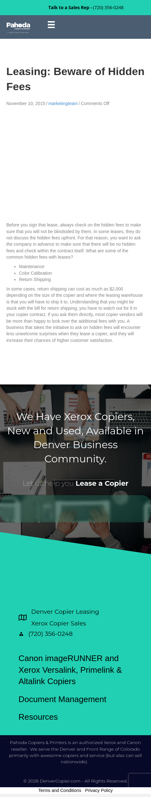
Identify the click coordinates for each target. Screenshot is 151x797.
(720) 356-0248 (108, 7)
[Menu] (51, 24)
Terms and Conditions (59, 790)
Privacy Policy (99, 790)
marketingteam (63, 103)
